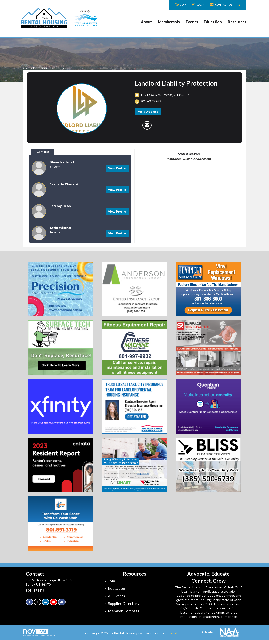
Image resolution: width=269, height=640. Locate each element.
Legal (173, 633)
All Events (116, 596)
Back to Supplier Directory (43, 68)
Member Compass (123, 611)
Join (111, 581)
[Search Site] (239, 5)
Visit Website (148, 111)
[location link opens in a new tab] (165, 95)
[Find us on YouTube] (53, 602)
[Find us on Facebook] (29, 602)
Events (192, 21)
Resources (237, 21)
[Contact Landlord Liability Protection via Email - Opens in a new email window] (147, 125)
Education (213, 21)
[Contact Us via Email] (62, 602)
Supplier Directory (123, 603)
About (146, 21)
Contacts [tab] (43, 151)
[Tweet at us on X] (37, 602)
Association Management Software (39, 632)
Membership (169, 21)
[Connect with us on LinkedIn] (45, 602)
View (117, 168)
